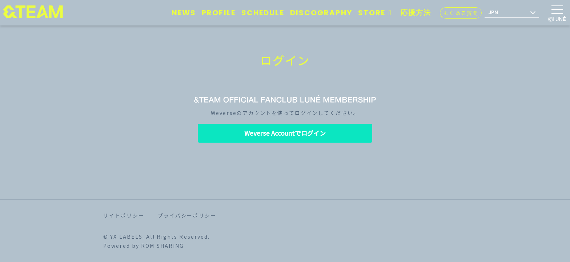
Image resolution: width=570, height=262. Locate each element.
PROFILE (219, 13)
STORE (376, 13)
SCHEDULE (262, 13)
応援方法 (416, 12)
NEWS (184, 13)
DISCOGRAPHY (321, 13)
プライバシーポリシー (187, 215)
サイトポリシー (123, 215)
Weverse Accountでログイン (285, 133)
